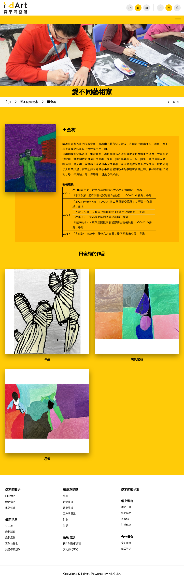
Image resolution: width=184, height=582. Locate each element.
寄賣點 (125, 519)
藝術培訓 (69, 537)
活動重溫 (68, 502)
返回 (171, 102)
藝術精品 (126, 513)
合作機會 (127, 537)
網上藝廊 (127, 501)
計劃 (65, 519)
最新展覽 (10, 537)
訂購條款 (126, 524)
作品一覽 (126, 507)
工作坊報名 (11, 543)
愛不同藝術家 (29, 102)
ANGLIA (114, 574)
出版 (65, 525)
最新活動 (10, 531)
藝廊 (65, 496)
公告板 (9, 525)
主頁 (8, 102)
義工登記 (126, 548)
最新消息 (11, 520)
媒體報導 (10, 507)
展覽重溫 (68, 507)
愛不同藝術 (12, 490)
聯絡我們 (10, 502)
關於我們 (10, 496)
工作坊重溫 (69, 513)
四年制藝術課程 (72, 543)
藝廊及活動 (70, 490)
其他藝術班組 (70, 549)
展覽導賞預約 (12, 549)
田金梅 (51, 102)
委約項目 (126, 543)
